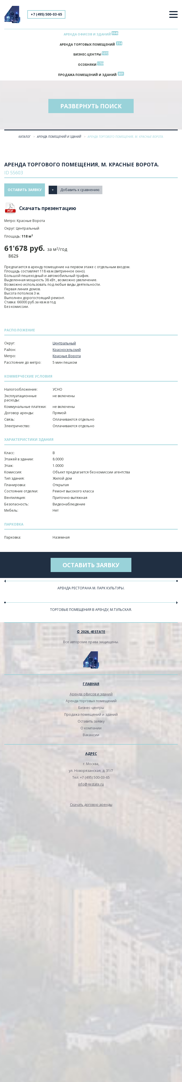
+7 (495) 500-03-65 (46, 14)
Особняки (87, 64)
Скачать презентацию (47, 208)
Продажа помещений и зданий (87, 75)
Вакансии (91, 734)
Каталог (24, 137)
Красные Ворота (67, 356)
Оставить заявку (25, 189)
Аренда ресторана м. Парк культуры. (91, 588)
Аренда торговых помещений (87, 44)
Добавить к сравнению (80, 189)
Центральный (64, 343)
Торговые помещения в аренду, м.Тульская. (91, 609)
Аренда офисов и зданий (87, 34)
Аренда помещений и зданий (59, 137)
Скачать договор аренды (91, 804)
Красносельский (67, 349)
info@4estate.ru (91, 784)
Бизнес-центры (87, 54)
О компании (91, 728)
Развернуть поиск (91, 106)
